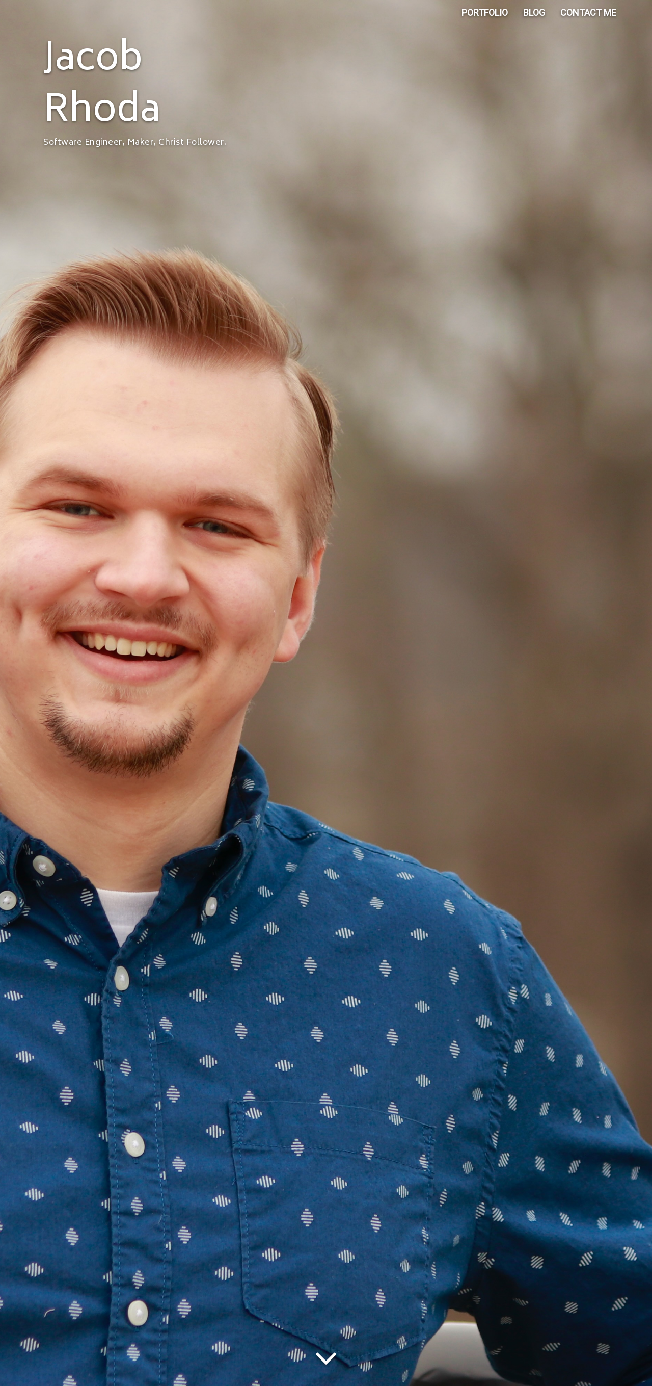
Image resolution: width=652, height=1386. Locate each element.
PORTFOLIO (484, 20)
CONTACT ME (588, 20)
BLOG (534, 20)
